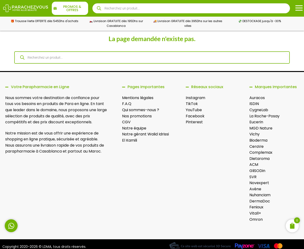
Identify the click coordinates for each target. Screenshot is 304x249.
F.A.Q (126, 103)
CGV (126, 122)
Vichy (254, 134)
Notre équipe (134, 128)
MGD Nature (260, 128)
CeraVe (256, 146)
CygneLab (258, 110)
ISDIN (254, 103)
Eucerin (256, 122)
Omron (256, 219)
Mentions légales (137, 98)
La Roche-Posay (264, 116)
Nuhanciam (260, 195)
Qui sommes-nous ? (140, 110)
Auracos (257, 98)
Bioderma (258, 140)
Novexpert (259, 183)
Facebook (195, 116)
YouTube (194, 110)
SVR (252, 177)
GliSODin (257, 170)
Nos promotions (137, 116)
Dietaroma (259, 158)
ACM (253, 164)
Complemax (260, 152)
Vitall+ (255, 213)
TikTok (192, 103)
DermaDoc (259, 201)
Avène (255, 189)
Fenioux (256, 207)
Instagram (195, 98)
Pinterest (194, 122)
